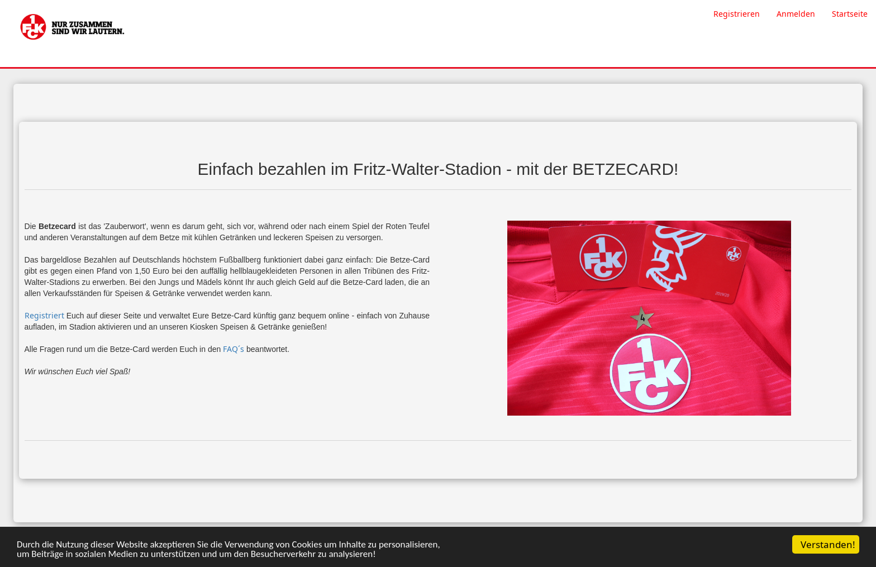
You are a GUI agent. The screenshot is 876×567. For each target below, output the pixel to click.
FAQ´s (233, 349)
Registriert (44, 315)
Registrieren (736, 13)
